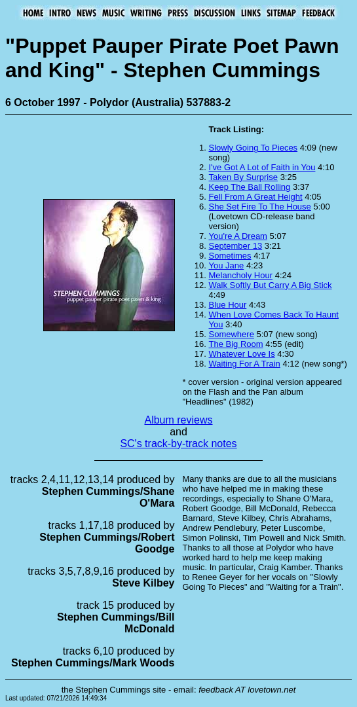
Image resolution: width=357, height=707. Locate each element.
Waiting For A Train (244, 364)
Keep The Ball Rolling (250, 187)
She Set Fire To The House (260, 206)
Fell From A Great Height (256, 197)
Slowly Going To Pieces (253, 148)
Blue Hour (228, 305)
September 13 (236, 246)
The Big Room (236, 344)
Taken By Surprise (243, 177)
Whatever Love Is (242, 354)
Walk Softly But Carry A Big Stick (270, 285)
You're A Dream (238, 236)
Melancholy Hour (241, 275)
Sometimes (230, 256)
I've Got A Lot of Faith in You (262, 167)
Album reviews (178, 420)
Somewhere (231, 334)
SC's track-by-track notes (178, 443)
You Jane (226, 265)
